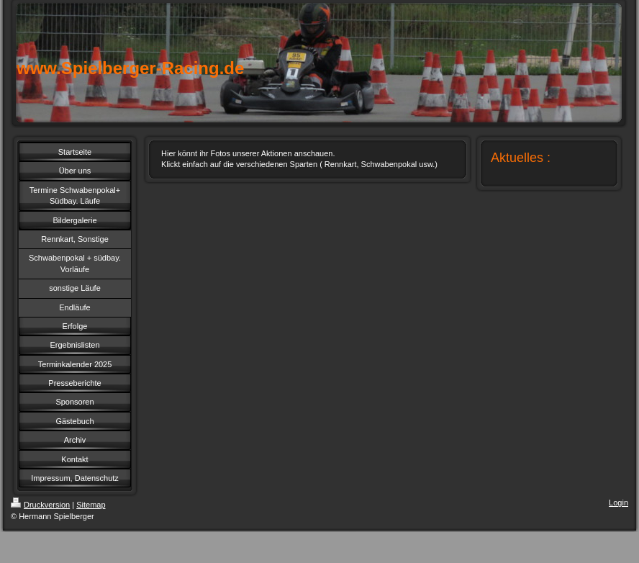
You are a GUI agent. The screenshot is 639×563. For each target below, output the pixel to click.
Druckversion (40, 504)
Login (618, 502)
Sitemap (90, 504)
